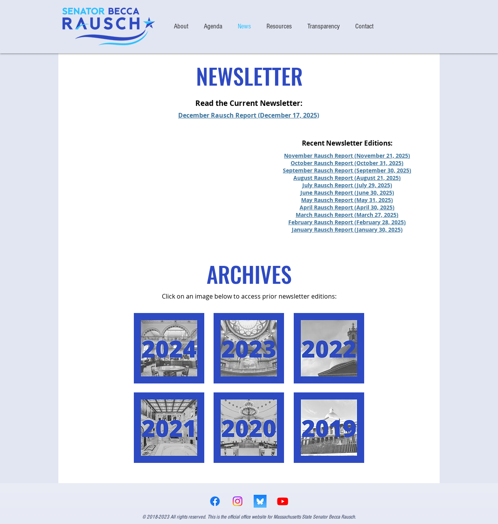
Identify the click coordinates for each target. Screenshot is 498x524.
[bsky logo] (260, 501)
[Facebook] (215, 501)
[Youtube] (282, 501)
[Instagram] (237, 501)
